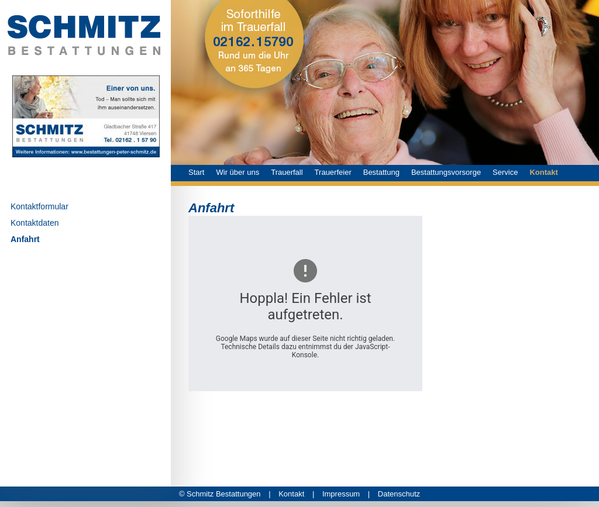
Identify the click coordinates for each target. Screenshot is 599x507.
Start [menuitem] (196, 172)
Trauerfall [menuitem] (286, 172)
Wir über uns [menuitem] (237, 172)
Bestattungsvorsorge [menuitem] (446, 172)
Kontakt (296, 493)
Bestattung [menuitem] (381, 172)
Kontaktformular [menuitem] (39, 206)
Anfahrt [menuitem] (25, 239)
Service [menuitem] (505, 172)
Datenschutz (399, 493)
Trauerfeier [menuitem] (333, 172)
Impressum (346, 493)
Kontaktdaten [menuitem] (35, 222)
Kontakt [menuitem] (543, 172)
